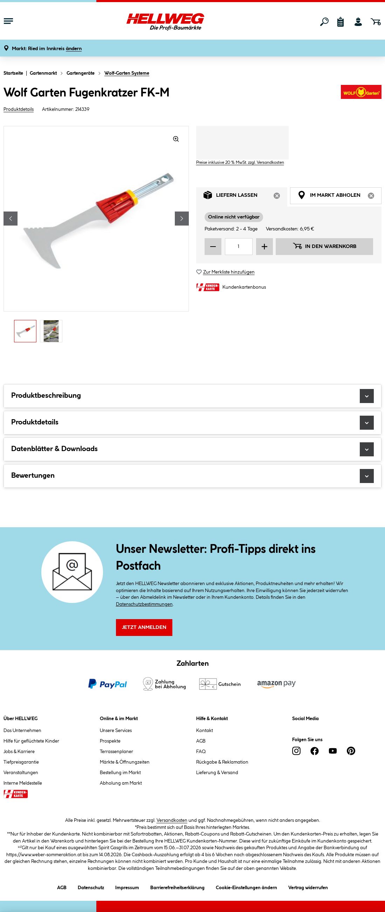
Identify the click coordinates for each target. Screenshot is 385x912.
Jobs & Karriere (19, 752)
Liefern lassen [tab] (246, 197)
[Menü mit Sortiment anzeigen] (8, 22)
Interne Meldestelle (23, 783)
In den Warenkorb (324, 246)
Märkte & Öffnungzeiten (125, 762)
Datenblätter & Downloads (192, 449)
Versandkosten (172, 820)
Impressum (127, 886)
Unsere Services (116, 731)
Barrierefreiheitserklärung (177, 886)
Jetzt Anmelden (144, 627)
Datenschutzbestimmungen (144, 604)
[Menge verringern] (213, 246)
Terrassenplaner (116, 752)
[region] (96, 236)
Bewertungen (192, 476)
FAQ (201, 752)
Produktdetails (19, 109)
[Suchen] (324, 21)
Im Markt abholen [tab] (339, 197)
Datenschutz (91, 886)
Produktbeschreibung (192, 396)
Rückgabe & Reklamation (222, 762)
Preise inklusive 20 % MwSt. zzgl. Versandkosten (240, 163)
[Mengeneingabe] (239, 246)
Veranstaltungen (21, 773)
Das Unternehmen (22, 731)
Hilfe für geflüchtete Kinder (31, 741)
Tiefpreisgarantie (21, 762)
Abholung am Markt (121, 783)
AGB (201, 741)
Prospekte (110, 741)
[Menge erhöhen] (264, 246)
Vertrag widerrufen (308, 888)
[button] (47, 49)
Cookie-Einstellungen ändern (246, 886)
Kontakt (204, 731)
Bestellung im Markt (120, 773)
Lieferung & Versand (217, 773)
